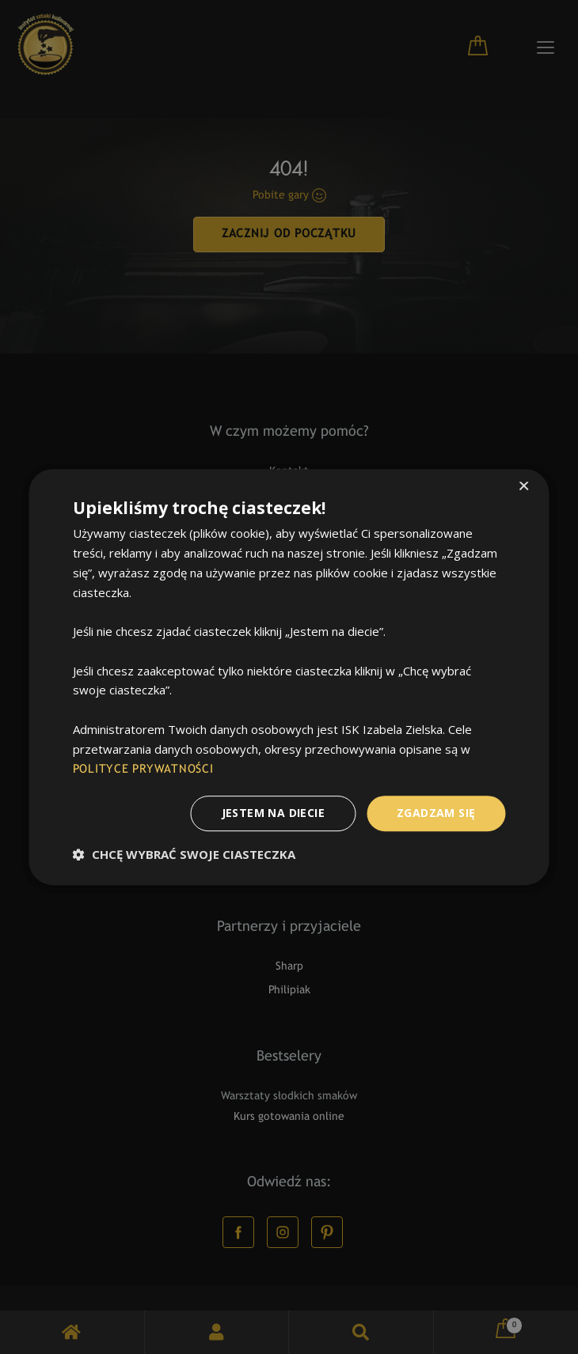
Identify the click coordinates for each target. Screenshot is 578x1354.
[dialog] (289, 677)
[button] (184, 854)
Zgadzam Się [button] (436, 812)
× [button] (524, 488)
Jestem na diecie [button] (273, 812)
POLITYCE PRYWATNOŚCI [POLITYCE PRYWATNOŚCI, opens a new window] (144, 769)
